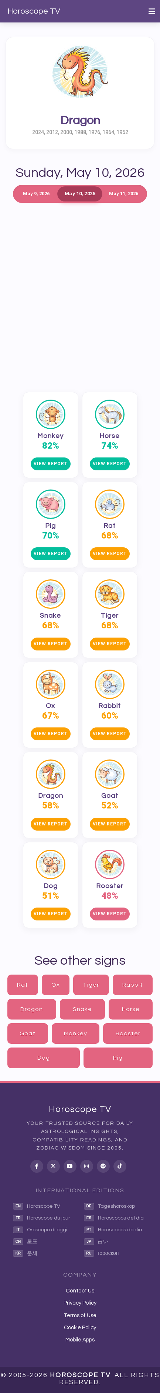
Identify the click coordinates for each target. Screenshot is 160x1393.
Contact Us (80, 1291)
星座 (25, 1241)
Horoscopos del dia (114, 1218)
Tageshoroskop (109, 1206)
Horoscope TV (33, 11)
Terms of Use (80, 1315)
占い (96, 1241)
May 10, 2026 (80, 194)
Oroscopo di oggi (40, 1230)
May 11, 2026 (123, 193)
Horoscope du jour (41, 1218)
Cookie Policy (80, 1327)
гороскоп (101, 1253)
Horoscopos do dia (113, 1230)
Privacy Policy (80, 1303)
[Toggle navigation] (152, 11)
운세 (25, 1253)
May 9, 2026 (36, 193)
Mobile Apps (80, 1340)
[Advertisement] (80, 293)
